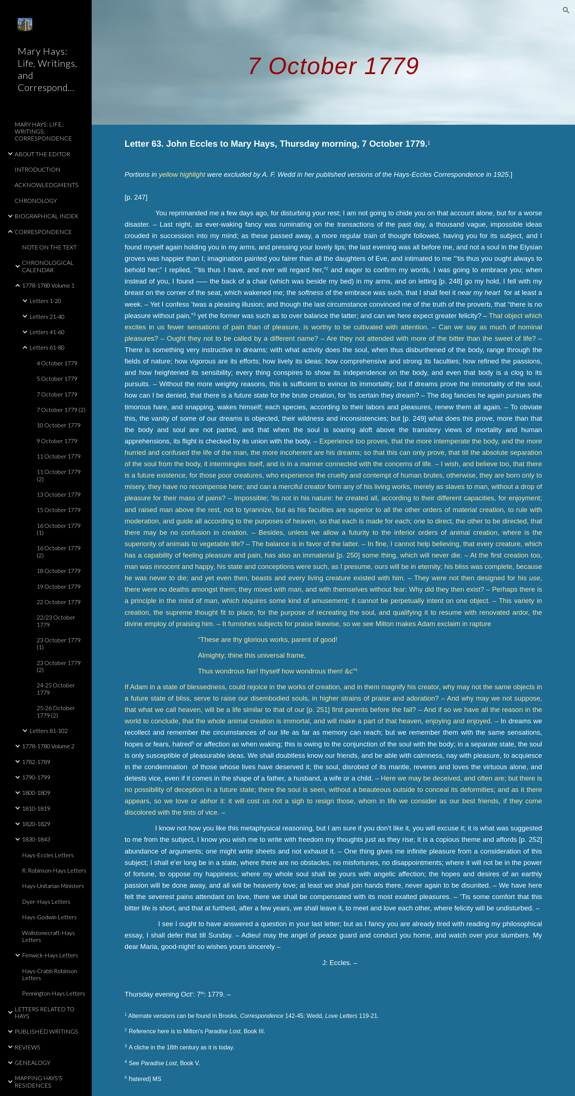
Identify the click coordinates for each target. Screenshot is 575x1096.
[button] (566, 10)
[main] (333, 62)
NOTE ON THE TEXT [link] (49, 247)
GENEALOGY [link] (32, 1062)
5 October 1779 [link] (57, 378)
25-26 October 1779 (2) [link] (56, 711)
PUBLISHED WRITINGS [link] (46, 1031)
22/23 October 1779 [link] (56, 621)
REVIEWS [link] (27, 1047)
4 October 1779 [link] (57, 362)
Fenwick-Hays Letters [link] (50, 954)
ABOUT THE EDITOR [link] (42, 153)
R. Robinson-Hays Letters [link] (54, 870)
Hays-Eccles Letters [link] (48, 854)
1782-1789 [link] (36, 761)
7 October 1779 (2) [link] (61, 409)
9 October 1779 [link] (57, 440)
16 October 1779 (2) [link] (59, 551)
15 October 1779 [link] (59, 509)
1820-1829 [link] (36, 823)
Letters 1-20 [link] (45, 300)
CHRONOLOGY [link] (36, 200)
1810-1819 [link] (36, 808)
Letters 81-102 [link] (48, 730)
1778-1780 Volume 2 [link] (48, 745)
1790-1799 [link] (36, 777)
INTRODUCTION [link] (38, 169)
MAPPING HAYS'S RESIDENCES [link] (38, 1081)
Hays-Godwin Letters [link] (49, 916)
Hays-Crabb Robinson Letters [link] (49, 974)
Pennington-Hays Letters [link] (53, 993)
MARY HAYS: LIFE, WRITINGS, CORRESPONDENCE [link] (43, 131)
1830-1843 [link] (36, 839)
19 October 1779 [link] (59, 586)
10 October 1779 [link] (59, 424)
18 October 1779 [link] (59, 570)
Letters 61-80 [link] (47, 347)
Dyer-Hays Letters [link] (46, 901)
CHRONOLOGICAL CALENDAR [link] (48, 266)
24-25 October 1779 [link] (56, 688)
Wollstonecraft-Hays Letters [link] (48, 936)
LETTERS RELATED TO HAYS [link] (44, 1012)
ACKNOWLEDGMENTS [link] (46, 184)
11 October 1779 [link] (59, 456)
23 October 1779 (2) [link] (59, 666)
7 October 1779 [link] (57, 394)
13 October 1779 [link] (59, 494)
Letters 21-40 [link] (47, 316)
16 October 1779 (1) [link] (59, 529)
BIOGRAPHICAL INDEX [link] (46, 215)
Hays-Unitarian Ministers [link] (53, 885)
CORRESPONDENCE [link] (43, 231)
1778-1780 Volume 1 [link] (48, 285)
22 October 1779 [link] (59, 601)
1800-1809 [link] (36, 792)
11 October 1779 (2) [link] (59, 475)
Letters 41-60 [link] (47, 331)
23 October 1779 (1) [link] (59, 643)
